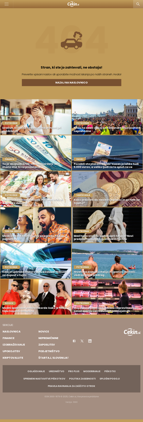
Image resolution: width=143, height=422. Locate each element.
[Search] (138, 4)
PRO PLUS (73, 371)
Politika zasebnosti (82, 378)
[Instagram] (90, 341)
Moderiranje (91, 371)
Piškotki (110, 371)
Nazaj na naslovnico (71, 82)
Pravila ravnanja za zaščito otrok (71, 386)
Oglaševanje (36, 371)
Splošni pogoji (110, 378)
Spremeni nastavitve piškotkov (44, 378)
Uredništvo (56, 371)
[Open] (6, 4)
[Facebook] (74, 341)
